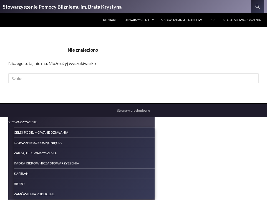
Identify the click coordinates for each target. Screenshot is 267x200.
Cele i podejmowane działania (41, 132)
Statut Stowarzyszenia (242, 20)
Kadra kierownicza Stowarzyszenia (46, 163)
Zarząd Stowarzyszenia (35, 153)
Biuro (19, 184)
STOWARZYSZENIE (137, 20)
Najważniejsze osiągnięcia (38, 143)
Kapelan (21, 173)
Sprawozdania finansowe (182, 20)
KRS (213, 20)
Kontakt (110, 20)
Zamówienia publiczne (34, 194)
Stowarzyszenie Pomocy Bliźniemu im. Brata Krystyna (62, 7)
